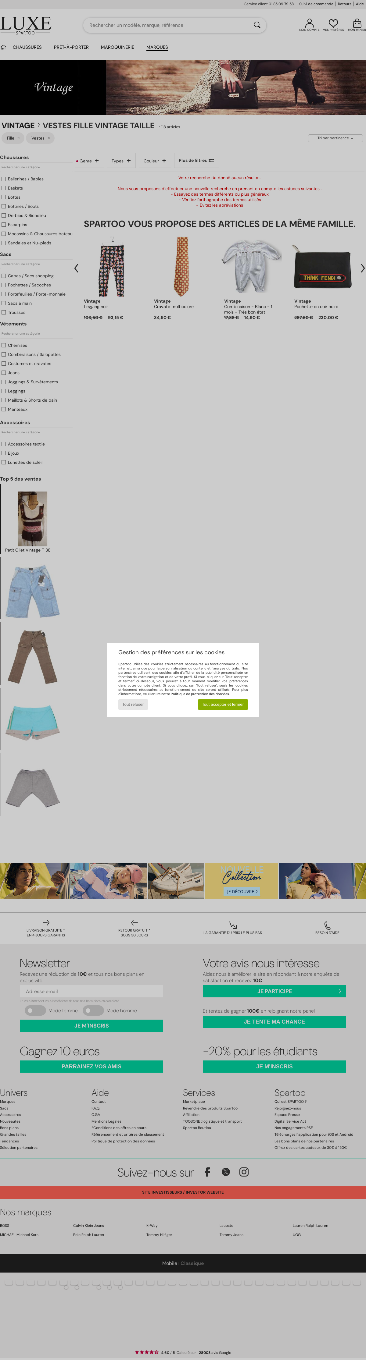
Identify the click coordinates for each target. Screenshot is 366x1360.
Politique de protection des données (200, 694)
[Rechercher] (257, 25)
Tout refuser (133, 704)
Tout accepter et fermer (223, 704)
